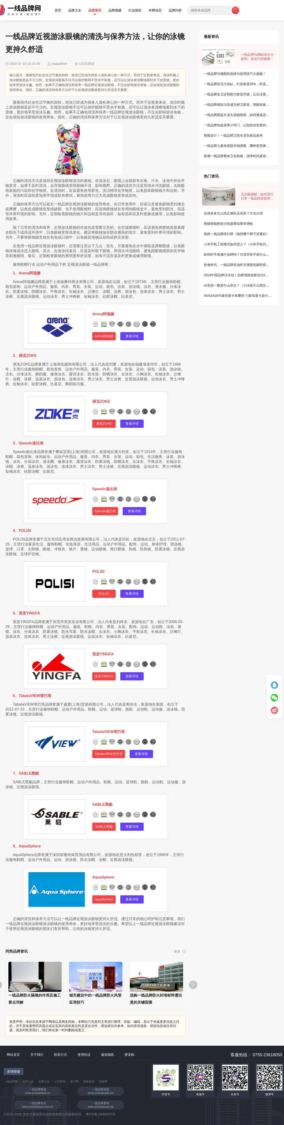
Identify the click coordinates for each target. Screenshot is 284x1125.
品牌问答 (175, 10)
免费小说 (44, 1081)
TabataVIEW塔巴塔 (108, 732)
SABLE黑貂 (102, 804)
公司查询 (59, 1081)
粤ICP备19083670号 (101, 1114)
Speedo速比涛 (104, 489)
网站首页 (13, 1054)
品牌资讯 (94, 10)
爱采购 (129, 1054)
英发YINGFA (103, 654)
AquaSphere (103, 877)
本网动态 (155, 10)
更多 (180, 951)
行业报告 (135, 10)
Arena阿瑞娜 (103, 314)
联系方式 (60, 1054)
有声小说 (28, 1081)
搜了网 (74, 1081)
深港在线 (88, 1081)
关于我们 (36, 1054)
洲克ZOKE (101, 401)
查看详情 (131, 336)
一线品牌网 (11, 1081)
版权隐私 (107, 1054)
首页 (58, 10)
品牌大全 (74, 10)
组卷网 (103, 1081)
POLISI (98, 571)
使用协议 (84, 1054)
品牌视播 (114, 10)
